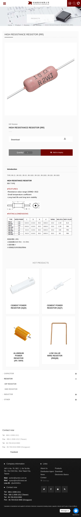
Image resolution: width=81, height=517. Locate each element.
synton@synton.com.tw (17, 478)
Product (18, 25)
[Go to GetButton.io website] (76, 515)
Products (58, 468)
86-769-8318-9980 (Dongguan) (18, 447)
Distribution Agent (47, 471)
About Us (43, 468)
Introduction (12, 169)
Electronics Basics (62, 474)
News (42, 474)
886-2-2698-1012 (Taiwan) (17, 439)
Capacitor (8, 373)
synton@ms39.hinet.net (18, 480)
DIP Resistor (37, 25)
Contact (43, 478)
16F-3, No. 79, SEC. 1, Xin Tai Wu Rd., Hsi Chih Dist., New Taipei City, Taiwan (17, 471)
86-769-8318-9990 (13, 443)
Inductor (7, 394)
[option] (41, 79)
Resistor (27, 25)
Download (15, 141)
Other (6, 399)
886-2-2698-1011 (12, 435)
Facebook (14, 452)
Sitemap (46, 481)
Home (10, 25)
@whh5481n (16, 483)
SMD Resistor (11, 389)
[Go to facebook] (76, 510)
